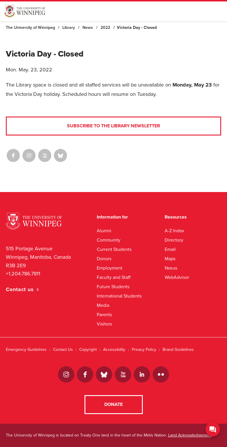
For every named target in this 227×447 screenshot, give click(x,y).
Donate (113, 404)
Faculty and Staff (114, 277)
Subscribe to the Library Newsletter (113, 126)
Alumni (104, 230)
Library (68, 27)
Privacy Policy (144, 349)
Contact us (20, 289)
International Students (119, 296)
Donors (104, 258)
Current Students (114, 249)
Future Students (113, 286)
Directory (174, 240)
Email (170, 249)
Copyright (88, 349)
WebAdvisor (177, 277)
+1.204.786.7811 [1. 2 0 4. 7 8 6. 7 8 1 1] (23, 273)
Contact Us (63, 349)
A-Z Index (174, 230)
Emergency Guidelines (26, 349)
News (87, 27)
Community (108, 240)
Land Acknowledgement (190, 435)
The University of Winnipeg (30, 27)
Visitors (104, 324)
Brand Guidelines (178, 349)
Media (103, 305)
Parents (104, 314)
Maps (170, 258)
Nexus (171, 268)
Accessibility (114, 349)
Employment (109, 268)
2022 (105, 27)
